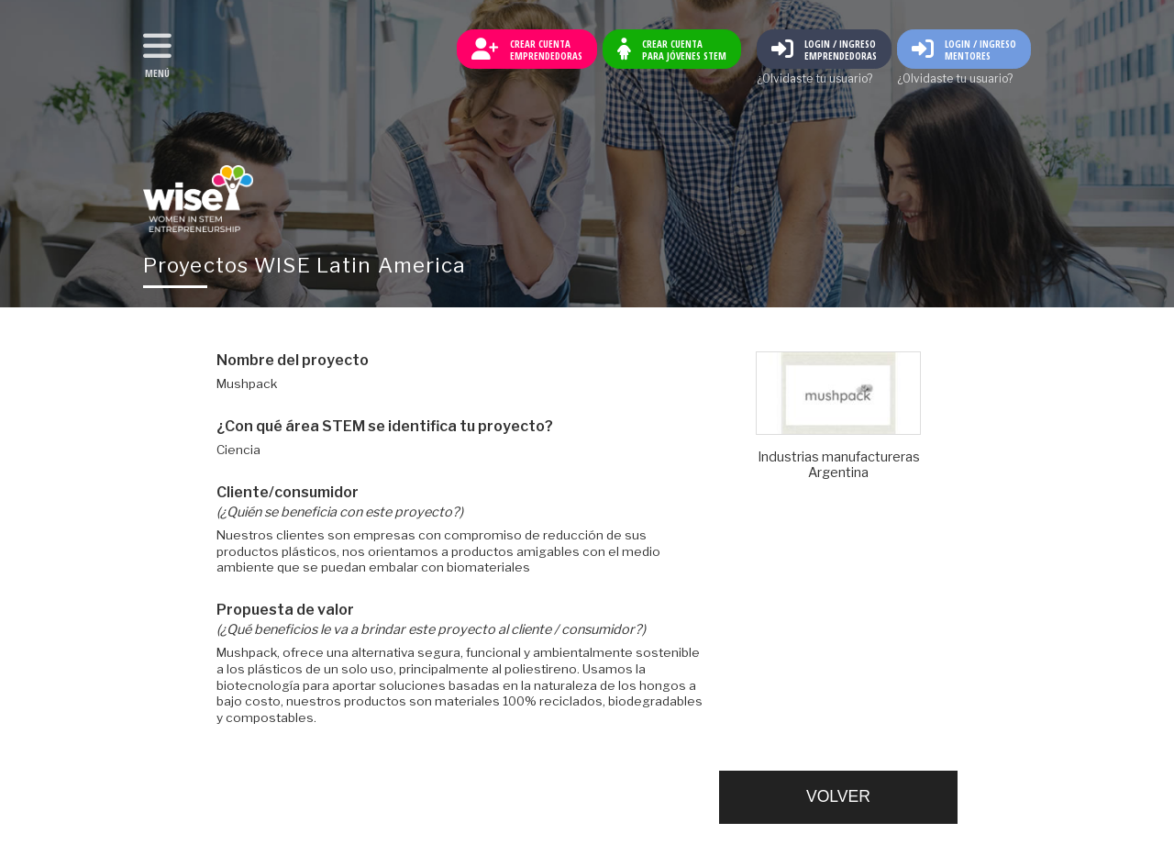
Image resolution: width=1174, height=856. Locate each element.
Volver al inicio (198, 198)
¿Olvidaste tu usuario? (814, 78)
